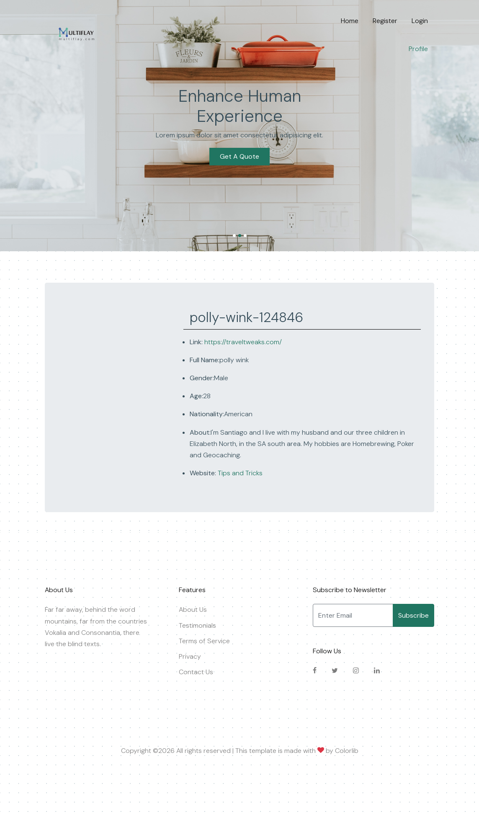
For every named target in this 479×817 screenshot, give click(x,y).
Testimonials (197, 625)
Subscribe (413, 615)
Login (420, 20)
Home (349, 20)
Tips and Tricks (239, 473)
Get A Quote (239, 146)
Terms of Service (204, 641)
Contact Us (196, 672)
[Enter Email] (353, 615)
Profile (418, 48)
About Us (193, 609)
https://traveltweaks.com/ (243, 342)
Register (385, 20)
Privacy (190, 656)
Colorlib (346, 750)
